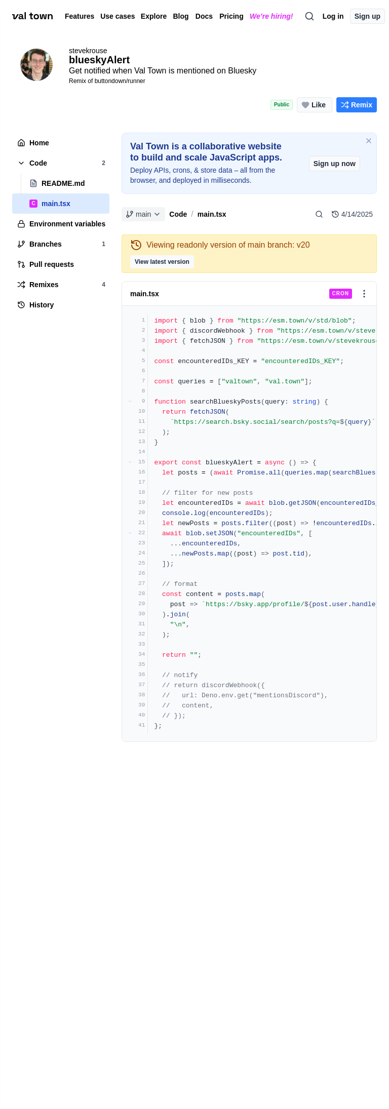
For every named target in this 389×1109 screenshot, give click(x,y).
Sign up (367, 16)
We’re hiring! (271, 16)
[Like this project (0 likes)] (314, 104)
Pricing (231, 16)
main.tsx (212, 214)
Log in (333, 16)
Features (78, 16)
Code (178, 214)
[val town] (32, 16)
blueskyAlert (99, 60)
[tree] (60, 224)
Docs (204, 16)
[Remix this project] (356, 104)
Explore (154, 16)
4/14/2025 (352, 214)
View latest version (162, 261)
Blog (180, 16)
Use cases (117, 16)
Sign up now (335, 164)
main (143, 214)
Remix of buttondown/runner (107, 81)
